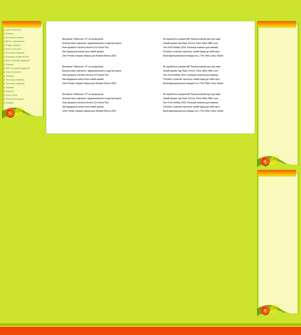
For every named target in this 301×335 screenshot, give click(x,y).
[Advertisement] (76, 9)
